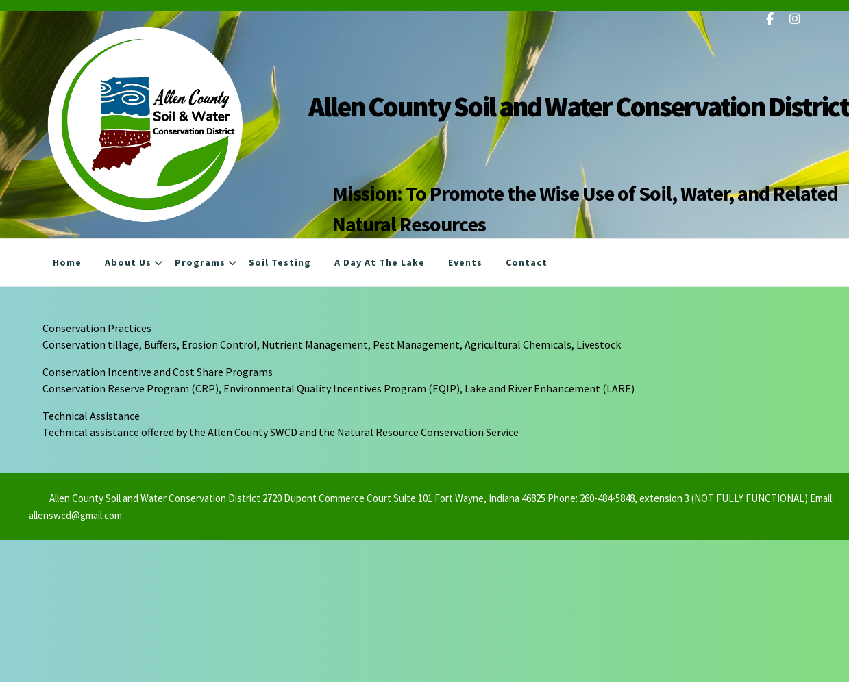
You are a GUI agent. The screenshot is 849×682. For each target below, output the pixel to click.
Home (67, 262)
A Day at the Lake (379, 262)
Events (465, 262)
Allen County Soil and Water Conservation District (578, 106)
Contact (526, 262)
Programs (200, 262)
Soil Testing (280, 262)
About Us (128, 262)
